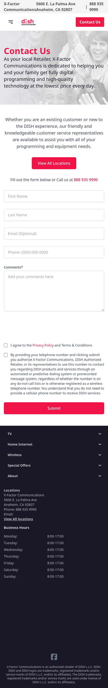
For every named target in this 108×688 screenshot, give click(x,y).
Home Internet (20, 444)
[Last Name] (54, 215)
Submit (54, 408)
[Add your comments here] (54, 291)
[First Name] (54, 196)
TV (10, 433)
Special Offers (19, 465)
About (13, 476)
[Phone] (54, 252)
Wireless (15, 455)
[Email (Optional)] (54, 234)
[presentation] (40, 328)
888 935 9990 (96, 6)
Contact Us (90, 22)
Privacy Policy (43, 345)
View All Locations (54, 163)
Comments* (13, 267)
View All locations (18, 519)
